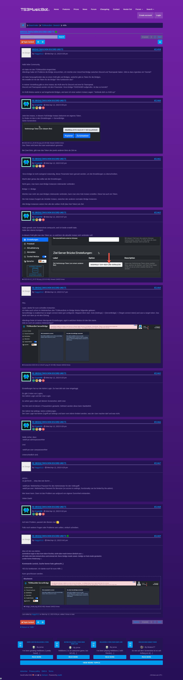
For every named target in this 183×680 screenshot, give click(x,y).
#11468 (157, 507)
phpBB (59, 675)
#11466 (157, 422)
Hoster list (127, 9)
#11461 (157, 159)
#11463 (157, 212)
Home (56, 9)
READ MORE (36, 657)
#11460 (157, 100)
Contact (116, 9)
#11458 (157, 49)
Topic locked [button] (28, 42)
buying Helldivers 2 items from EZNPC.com (74, 643)
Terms (51, 671)
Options (136, 622)
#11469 (157, 536)
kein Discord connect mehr (148, 642)
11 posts (145, 37)
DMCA (44, 671)
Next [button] (159, 37)
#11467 (157, 463)
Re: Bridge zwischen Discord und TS (49, 100)
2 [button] (154, 37)
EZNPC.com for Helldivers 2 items (38, 642)
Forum (94, 9)
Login (158, 15)
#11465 (157, 373)
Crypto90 (38, 105)
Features (66, 9)
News (85, 9)
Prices (76, 9)
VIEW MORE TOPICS (91, 663)
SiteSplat (44, 675)
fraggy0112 (39, 54)
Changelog (104, 9)
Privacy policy (34, 671)
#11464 (157, 287)
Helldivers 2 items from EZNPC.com (111, 642)
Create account (145, 15)
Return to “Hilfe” (27, 627)
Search (150, 9)
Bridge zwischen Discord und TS (37, 31)
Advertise (23, 671)
